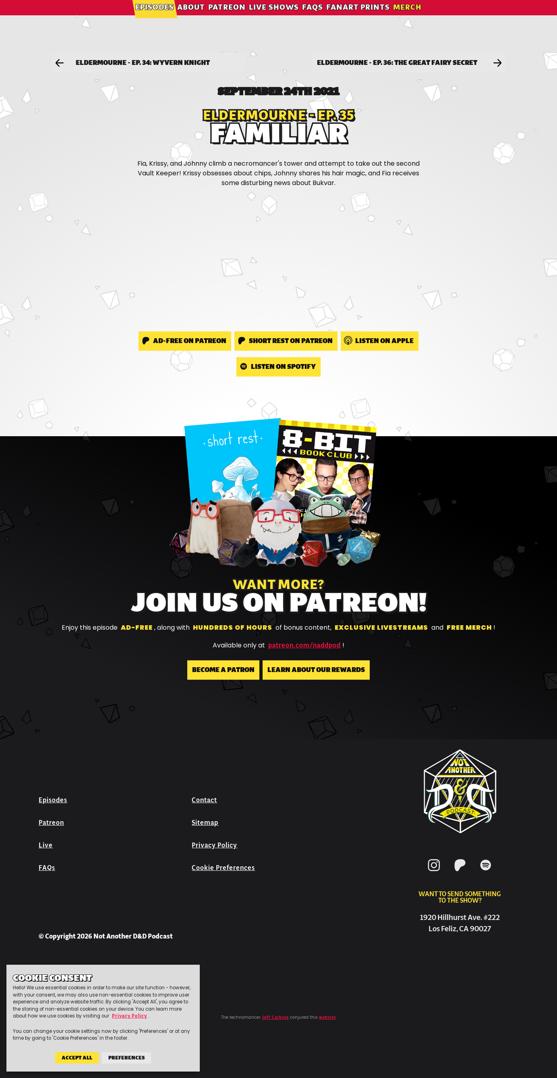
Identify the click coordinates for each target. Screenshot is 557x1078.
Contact (204, 800)
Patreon (227, 17)
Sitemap (205, 822)
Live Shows (274, 17)
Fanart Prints (358, 17)
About (191, 17)
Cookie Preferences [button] (223, 867)
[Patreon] (460, 872)
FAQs (312, 17)
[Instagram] (434, 872)
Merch (407, 17)
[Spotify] (485, 872)
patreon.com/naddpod (304, 645)
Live (46, 845)
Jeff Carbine (275, 1017)
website (327, 1017)
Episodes (154, 17)
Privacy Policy (214, 845)
